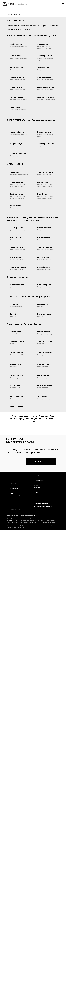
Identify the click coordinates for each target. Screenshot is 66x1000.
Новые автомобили (38, 478)
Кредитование (14, 488)
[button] (41, 461)
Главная (9, 14)
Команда (17, 14)
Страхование (13, 491)
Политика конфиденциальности (43, 506)
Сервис (12, 493)
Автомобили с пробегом (40, 480)
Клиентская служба (15, 495)
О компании (37, 487)
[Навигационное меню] (63, 4)
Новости (36, 490)
